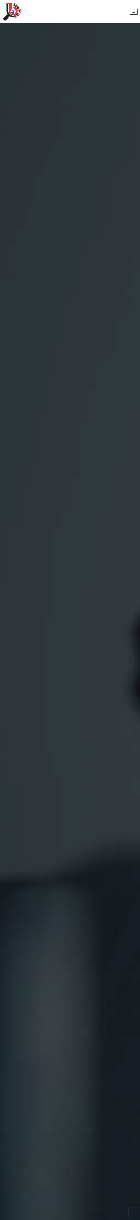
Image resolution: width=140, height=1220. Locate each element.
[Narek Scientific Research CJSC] (12, 11)
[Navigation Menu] (134, 12)
